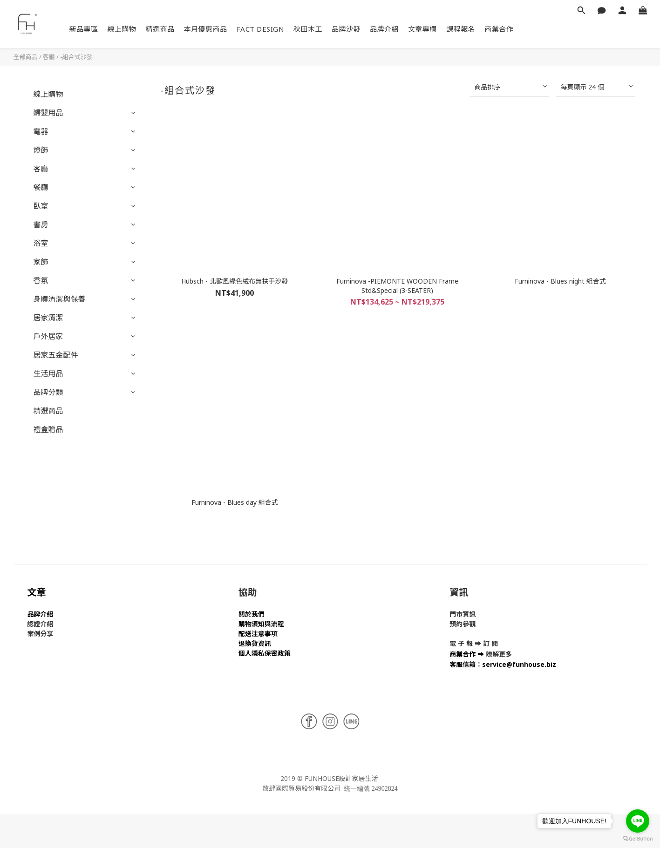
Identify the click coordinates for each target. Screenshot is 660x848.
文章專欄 (422, 29)
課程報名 (460, 29)
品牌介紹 (384, 29)
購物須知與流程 (261, 623)
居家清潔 (48, 317)
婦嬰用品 (48, 113)
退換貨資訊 (254, 643)
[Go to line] (637, 821)
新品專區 (83, 29)
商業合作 (498, 29)
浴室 (41, 243)
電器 (41, 131)
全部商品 (26, 57)
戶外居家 (48, 336)
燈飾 (41, 150)
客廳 (49, 57)
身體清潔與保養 (60, 299)
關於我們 (251, 614)
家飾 (41, 262)
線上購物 (122, 29)
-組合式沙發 (76, 57)
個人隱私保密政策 (264, 653)
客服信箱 (462, 664)
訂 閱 (490, 643)
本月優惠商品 (205, 29)
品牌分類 (48, 392)
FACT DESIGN (261, 29)
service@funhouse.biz (519, 664)
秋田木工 (307, 29)
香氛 (41, 280)
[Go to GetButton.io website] (638, 838)
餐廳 (41, 187)
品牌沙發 (346, 29)
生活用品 (48, 373)
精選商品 (160, 29)
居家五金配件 (56, 355)
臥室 (41, 206)
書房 (41, 224)
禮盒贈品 (48, 429)
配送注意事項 (258, 633)
